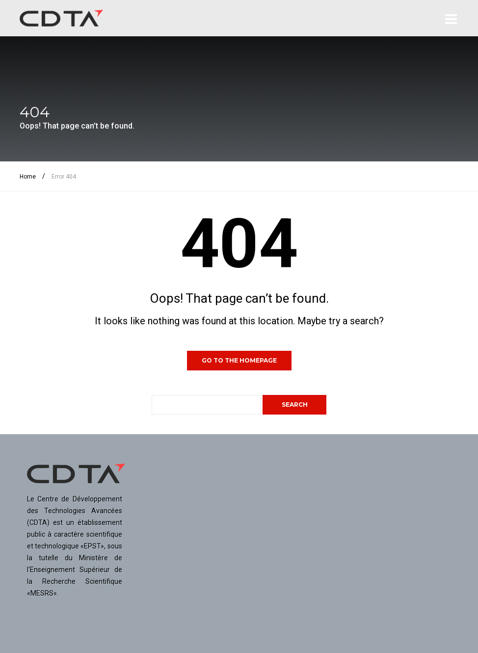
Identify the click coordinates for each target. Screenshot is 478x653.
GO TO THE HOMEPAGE (239, 360)
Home (28, 176)
